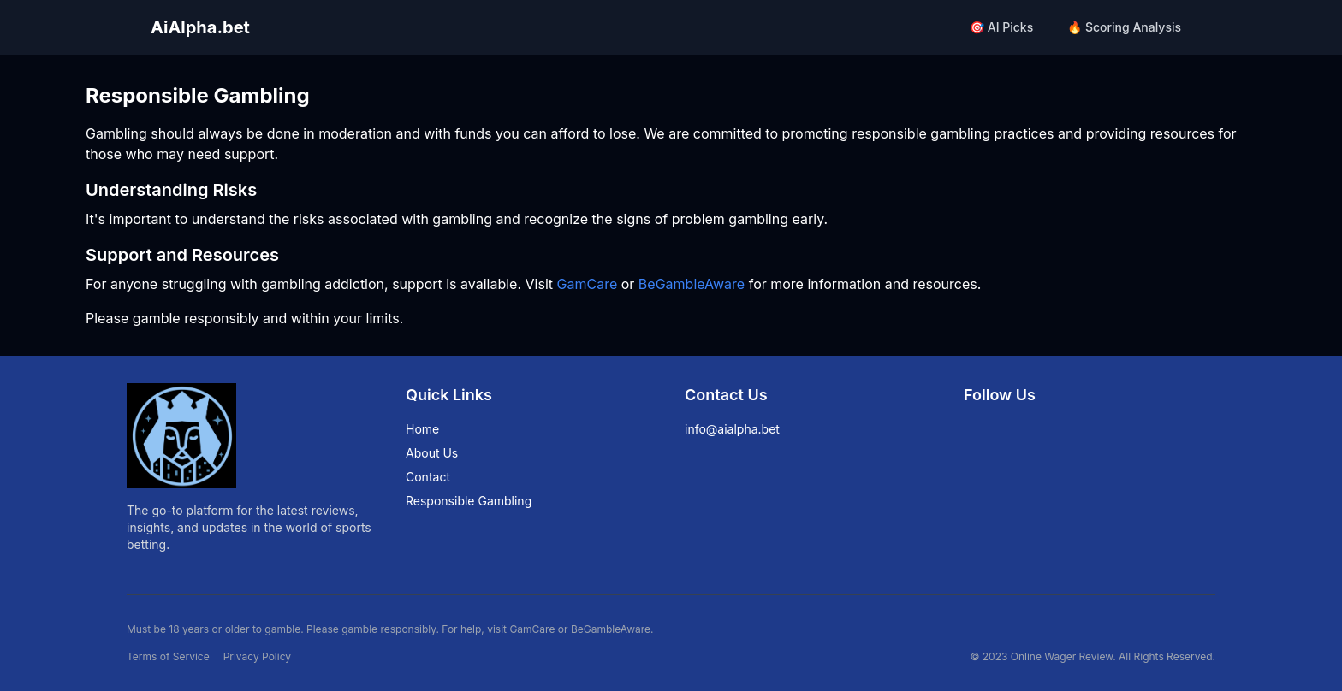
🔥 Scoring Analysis (1124, 27)
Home (422, 429)
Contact (428, 477)
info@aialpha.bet (732, 429)
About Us (432, 453)
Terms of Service (168, 656)
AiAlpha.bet (200, 27)
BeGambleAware (691, 283)
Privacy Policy (257, 656)
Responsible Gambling (468, 500)
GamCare (587, 283)
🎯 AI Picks (1001, 27)
